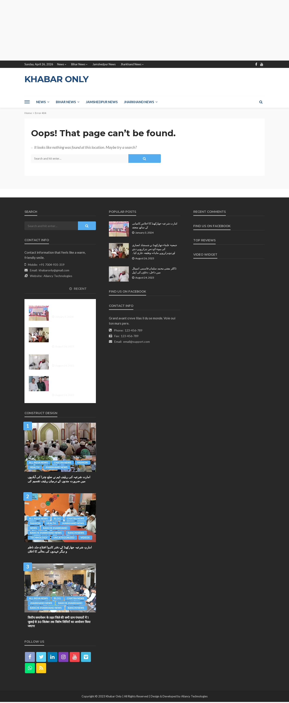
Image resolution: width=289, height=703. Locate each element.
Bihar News (78, 64)
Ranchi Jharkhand (56, 528)
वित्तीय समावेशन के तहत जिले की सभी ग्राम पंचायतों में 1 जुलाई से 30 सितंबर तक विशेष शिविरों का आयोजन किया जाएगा (59, 622)
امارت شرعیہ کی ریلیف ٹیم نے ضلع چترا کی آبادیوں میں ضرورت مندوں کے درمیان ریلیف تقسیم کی (59, 479)
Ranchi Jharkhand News (46, 532)
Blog (57, 518)
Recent (78, 289)
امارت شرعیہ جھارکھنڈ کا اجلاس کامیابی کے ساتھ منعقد (70, 309)
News (60, 64)
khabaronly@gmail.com (54, 270)
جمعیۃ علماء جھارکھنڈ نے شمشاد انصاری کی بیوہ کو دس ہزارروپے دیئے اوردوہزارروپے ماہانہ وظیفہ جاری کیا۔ (70, 335)
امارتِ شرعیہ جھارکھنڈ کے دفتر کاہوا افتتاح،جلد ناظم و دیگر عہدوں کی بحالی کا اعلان (60, 549)
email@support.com (136, 341)
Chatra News (63, 462)
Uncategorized (64, 537)
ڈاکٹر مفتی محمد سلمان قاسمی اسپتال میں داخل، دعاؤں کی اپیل (70, 358)
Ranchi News (76, 532)
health (35, 467)
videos (85, 537)
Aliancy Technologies (58, 276)
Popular (42, 289)
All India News (38, 462)
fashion (83, 462)
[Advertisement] (130, 30)
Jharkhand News (131, 64)
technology (39, 537)
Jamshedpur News (104, 64)
